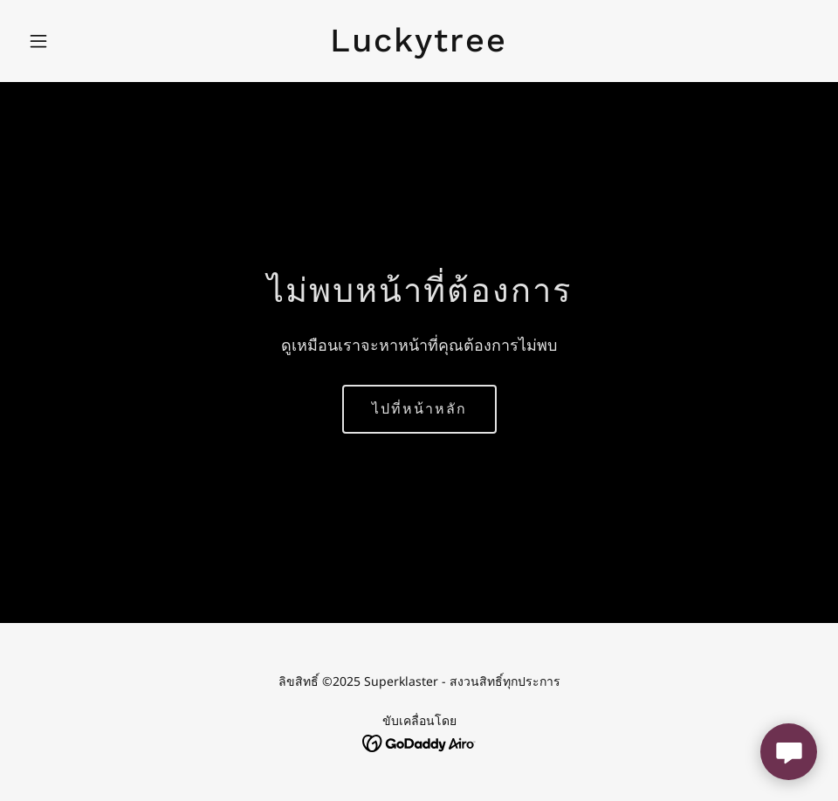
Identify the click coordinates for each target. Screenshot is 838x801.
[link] (418, 46)
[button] (81, 41)
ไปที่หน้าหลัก (419, 408)
